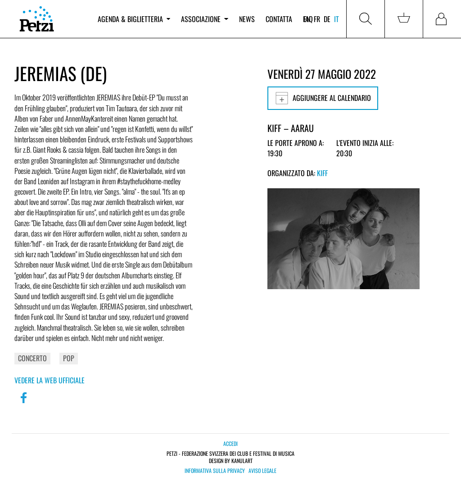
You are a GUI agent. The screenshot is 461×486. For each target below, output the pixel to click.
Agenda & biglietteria (134, 19)
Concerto (32, 358)
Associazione (204, 19)
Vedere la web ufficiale (49, 380)
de (327, 19)
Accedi (230, 443)
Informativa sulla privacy (215, 470)
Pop (68, 358)
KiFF (322, 173)
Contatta (279, 19)
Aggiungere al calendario (323, 98)
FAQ (308, 19)
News (247, 19)
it (336, 19)
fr (317, 19)
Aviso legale (262, 470)
